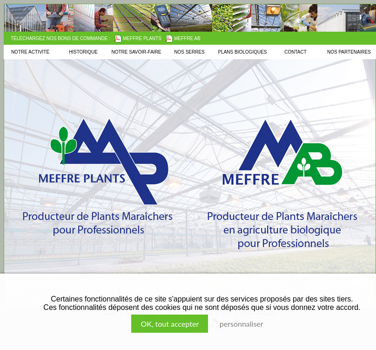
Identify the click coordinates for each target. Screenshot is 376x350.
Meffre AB (182, 38)
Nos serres (189, 52)
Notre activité (30, 52)
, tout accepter (170, 323)
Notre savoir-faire (136, 52)
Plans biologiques (242, 52)
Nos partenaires (349, 52)
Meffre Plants (137, 38)
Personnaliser (241, 323)
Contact (295, 52)
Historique (83, 52)
